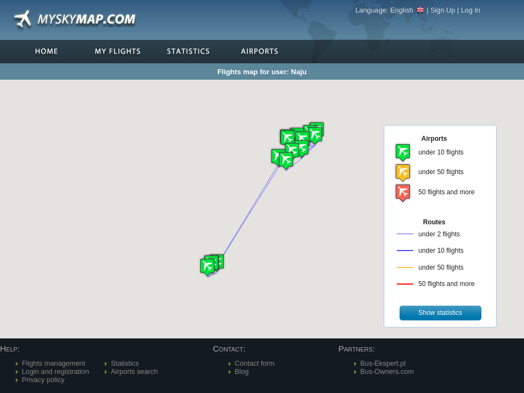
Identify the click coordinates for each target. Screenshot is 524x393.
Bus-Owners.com (387, 371)
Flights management (53, 363)
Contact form (255, 363)
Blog (242, 371)
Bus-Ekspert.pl (383, 363)
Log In (470, 10)
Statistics (125, 363)
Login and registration (55, 371)
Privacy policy (43, 380)
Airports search (134, 371)
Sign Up (442, 10)
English (407, 10)
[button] (301, 149)
